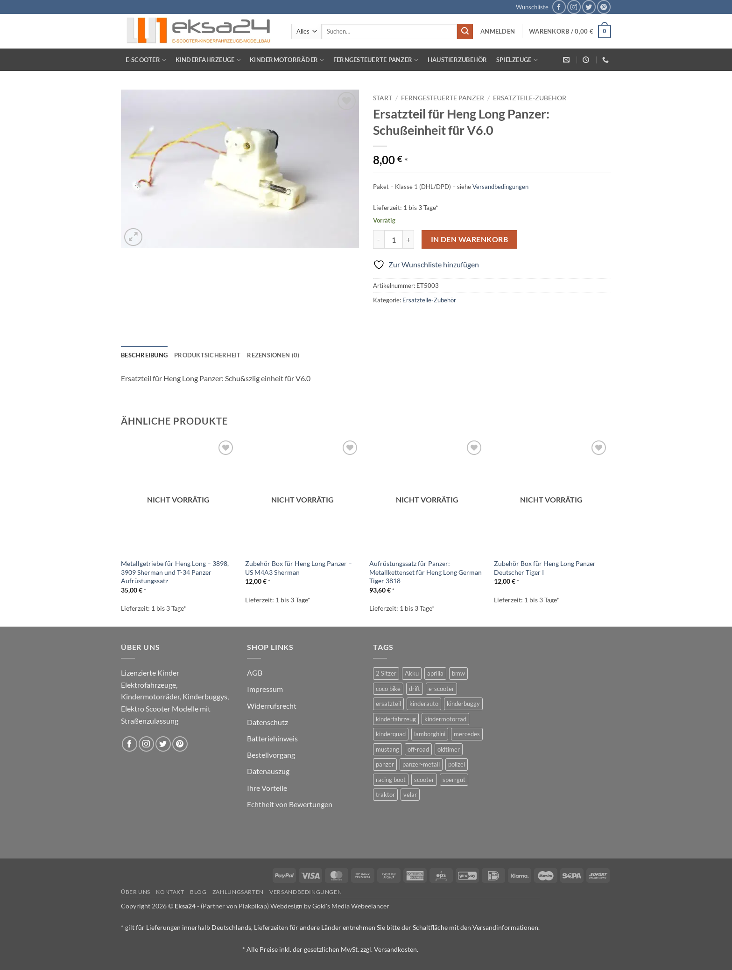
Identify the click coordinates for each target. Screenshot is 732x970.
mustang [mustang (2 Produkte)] (387, 749)
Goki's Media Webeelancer (350, 906)
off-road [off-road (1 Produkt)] (418, 749)
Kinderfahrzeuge (208, 60)
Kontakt (170, 891)
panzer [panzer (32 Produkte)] (385, 764)
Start (382, 98)
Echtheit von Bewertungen (289, 804)
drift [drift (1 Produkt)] (414, 688)
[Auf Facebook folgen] (559, 7)
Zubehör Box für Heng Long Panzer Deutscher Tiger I (545, 567)
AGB (254, 672)
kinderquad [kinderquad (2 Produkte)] (391, 734)
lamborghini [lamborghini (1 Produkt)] (429, 734)
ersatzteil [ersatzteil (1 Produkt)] (388, 703)
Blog (198, 891)
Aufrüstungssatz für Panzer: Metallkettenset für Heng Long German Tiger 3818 (425, 572)
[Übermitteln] (465, 32)
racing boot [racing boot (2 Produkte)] (391, 779)
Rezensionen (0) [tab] (273, 355)
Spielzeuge (517, 60)
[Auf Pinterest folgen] (604, 7)
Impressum (265, 688)
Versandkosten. (396, 949)
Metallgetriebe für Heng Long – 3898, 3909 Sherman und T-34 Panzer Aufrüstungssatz (175, 572)
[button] (497, 31)
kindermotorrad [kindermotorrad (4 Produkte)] (445, 719)
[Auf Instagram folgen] (574, 7)
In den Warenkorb (469, 239)
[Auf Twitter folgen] (589, 7)
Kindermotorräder (287, 60)
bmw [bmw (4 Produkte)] (458, 673)
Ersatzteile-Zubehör (529, 98)
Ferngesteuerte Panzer (376, 60)
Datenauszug (268, 771)
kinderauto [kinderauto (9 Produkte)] (423, 703)
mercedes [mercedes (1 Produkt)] (467, 734)
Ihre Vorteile (267, 787)
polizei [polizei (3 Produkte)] (456, 764)
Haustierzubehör (457, 59)
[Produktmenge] (393, 239)
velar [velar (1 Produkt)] (410, 794)
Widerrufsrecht (271, 705)
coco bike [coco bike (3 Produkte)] (388, 688)
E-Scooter (146, 60)
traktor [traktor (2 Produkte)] (385, 794)
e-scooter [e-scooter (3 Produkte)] (441, 688)
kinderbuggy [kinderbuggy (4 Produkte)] (463, 703)
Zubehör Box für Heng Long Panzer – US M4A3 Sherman (298, 567)
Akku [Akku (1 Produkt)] (412, 673)
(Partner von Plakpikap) (235, 906)
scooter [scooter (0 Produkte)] (424, 779)
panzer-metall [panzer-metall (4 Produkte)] (421, 764)
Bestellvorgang (271, 754)
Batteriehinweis (272, 738)
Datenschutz (267, 722)
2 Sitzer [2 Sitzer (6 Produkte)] (386, 673)
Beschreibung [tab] (144, 355)
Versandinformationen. (506, 927)
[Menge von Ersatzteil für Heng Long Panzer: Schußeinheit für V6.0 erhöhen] (408, 239)
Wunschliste (532, 7)
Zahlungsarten (238, 891)
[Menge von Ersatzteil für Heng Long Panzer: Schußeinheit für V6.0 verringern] (378, 239)
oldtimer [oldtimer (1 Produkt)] (448, 749)
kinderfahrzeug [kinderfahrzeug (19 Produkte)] (396, 719)
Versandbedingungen (500, 186)
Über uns (135, 891)
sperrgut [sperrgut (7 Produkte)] (454, 779)
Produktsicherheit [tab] (207, 355)
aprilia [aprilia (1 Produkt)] (435, 673)
